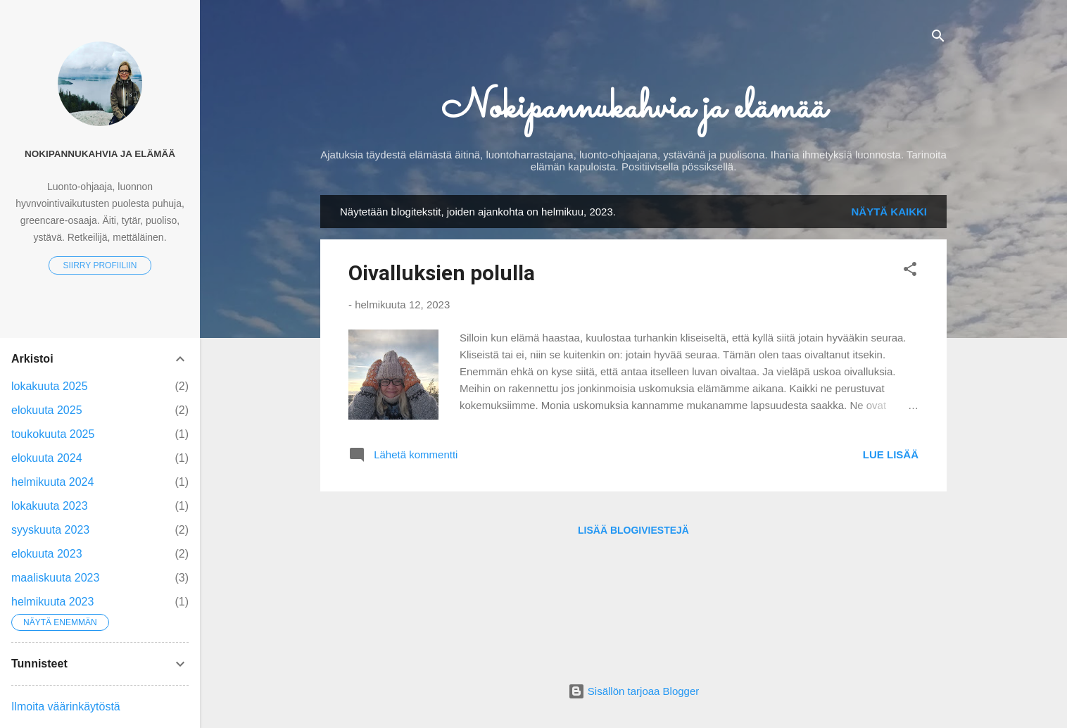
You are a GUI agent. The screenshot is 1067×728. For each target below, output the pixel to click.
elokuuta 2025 (46, 410)
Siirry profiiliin (100, 265)
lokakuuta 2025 (49, 386)
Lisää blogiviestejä (633, 530)
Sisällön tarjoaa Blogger (634, 691)
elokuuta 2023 (46, 554)
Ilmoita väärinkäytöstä (65, 707)
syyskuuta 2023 (50, 530)
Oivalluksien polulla (441, 273)
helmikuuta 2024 (52, 482)
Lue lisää (890, 454)
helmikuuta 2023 (52, 602)
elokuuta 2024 (46, 458)
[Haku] (938, 38)
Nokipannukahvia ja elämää (633, 108)
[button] (910, 271)
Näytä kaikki (890, 212)
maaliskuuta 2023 (55, 578)
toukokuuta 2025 (52, 434)
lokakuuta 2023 (49, 506)
